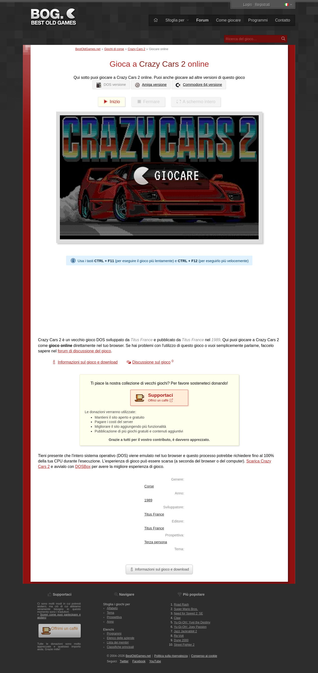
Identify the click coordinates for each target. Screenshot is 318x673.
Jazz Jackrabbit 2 (185, 631)
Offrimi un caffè (59, 630)
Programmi (258, 20)
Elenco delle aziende (120, 638)
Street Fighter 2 (184, 644)
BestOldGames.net (87, 49)
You (155, 661)
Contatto (282, 20)
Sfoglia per (177, 20)
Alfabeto (112, 608)
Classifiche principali (120, 647)
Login (247, 4)
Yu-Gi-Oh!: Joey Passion (190, 627)
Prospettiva (114, 617)
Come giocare (228, 20)
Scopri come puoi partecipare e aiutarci (59, 616)
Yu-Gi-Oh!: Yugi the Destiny (192, 622)
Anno (110, 621)
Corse (149, 486)
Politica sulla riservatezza (171, 656)
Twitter (124, 661)
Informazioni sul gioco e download (159, 569)
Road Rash (181, 604)
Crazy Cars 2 (136, 49)
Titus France (154, 514)
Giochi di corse (114, 49)
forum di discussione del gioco (84, 351)
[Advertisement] (159, 300)
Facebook (139, 661)
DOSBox (82, 466)
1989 (148, 500)
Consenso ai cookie (204, 656)
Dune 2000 (181, 640)
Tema (110, 612)
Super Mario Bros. (186, 609)
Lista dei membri (118, 642)
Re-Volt (179, 636)
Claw (177, 618)
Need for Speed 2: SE (188, 613)
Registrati (262, 4)
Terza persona (155, 542)
